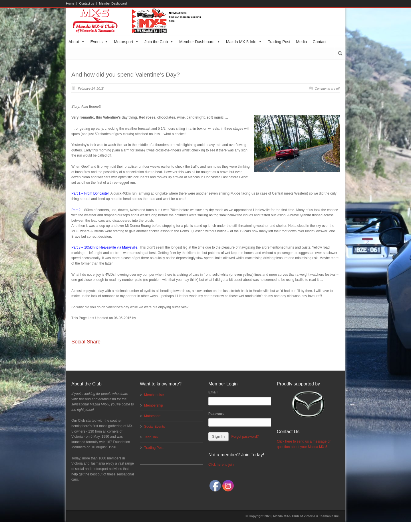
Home (70, 3)
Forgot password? (245, 437)
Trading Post (279, 41)
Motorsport (126, 41)
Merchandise (154, 395)
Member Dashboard (113, 3)
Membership (153, 405)
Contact (319, 41)
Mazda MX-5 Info (244, 41)
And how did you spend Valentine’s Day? (125, 74)
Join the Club (159, 41)
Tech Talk (151, 437)
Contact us (86, 3)
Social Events (154, 427)
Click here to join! (221, 465)
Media (301, 41)
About (76, 41)
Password (216, 414)
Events (99, 41)
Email (212, 392)
